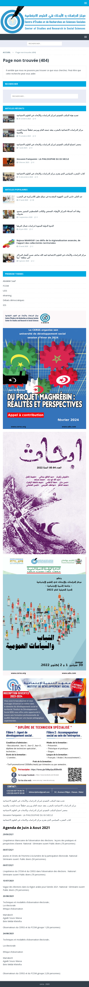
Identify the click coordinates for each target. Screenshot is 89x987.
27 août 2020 (23, 200)
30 (33, 200)
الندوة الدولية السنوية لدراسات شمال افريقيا (35, 225)
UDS (5, 290)
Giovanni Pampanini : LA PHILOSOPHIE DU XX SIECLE (43, 159)
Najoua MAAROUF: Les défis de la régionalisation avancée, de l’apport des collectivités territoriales (48, 241)
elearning (7, 295)
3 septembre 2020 (25, 217)
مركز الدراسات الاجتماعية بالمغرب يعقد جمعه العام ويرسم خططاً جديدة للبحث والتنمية (50, 131)
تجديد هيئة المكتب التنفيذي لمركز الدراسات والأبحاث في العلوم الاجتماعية (47, 115)
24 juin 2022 (23, 229)
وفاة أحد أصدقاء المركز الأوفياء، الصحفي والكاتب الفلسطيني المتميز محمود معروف (48, 212)
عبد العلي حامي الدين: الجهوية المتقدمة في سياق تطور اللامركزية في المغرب (49, 196)
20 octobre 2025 (25, 119)
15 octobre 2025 (25, 136)
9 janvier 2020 (24, 261)
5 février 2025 (24, 162)
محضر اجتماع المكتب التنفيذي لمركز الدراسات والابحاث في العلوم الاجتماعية (49, 144)
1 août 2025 (23, 148)
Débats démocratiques (13, 300)
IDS (4, 305)
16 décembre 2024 (26, 177)
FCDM (6, 285)
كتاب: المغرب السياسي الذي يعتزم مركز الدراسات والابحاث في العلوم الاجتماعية (51, 173)
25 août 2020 (23, 246)
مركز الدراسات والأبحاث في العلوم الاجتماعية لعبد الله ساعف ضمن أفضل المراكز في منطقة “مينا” (51, 256)
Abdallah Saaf (9, 281)
